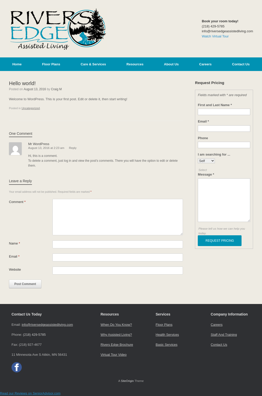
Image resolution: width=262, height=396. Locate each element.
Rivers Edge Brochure (117, 345)
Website (15, 269)
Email (14, 256)
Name (14, 243)
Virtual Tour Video (114, 355)
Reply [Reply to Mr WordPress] (73, 147)
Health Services (167, 335)
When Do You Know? (116, 325)
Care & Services (93, 64)
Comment (17, 202)
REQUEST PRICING (219, 240)
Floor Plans (51, 64)
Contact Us (241, 64)
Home (16, 64)
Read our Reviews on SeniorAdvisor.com (30, 393)
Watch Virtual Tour (215, 36)
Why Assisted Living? (116, 335)
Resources (134, 64)
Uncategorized (30, 108)
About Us (171, 64)
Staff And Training (224, 335)
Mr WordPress (38, 144)
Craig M (56, 89)
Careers (205, 64)
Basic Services (166, 345)
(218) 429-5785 (34, 335)
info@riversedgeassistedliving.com (47, 325)
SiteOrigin (127, 380)
